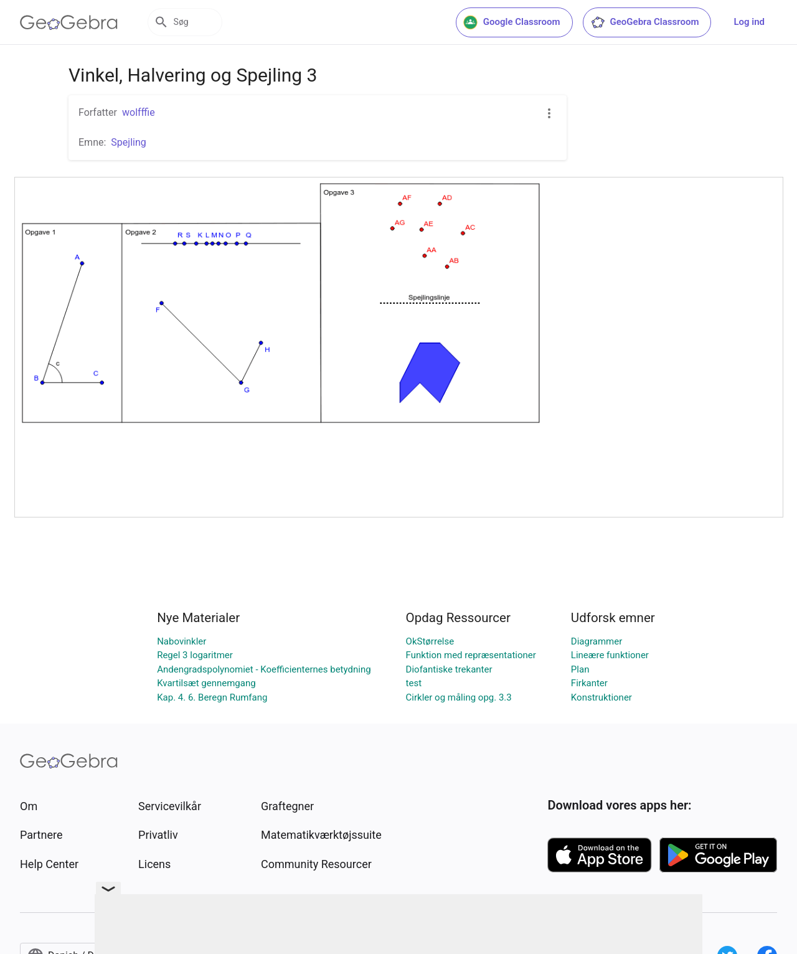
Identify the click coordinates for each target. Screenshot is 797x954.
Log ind (749, 21)
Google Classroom (511, 22)
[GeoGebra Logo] (69, 22)
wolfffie (138, 112)
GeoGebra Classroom (644, 22)
